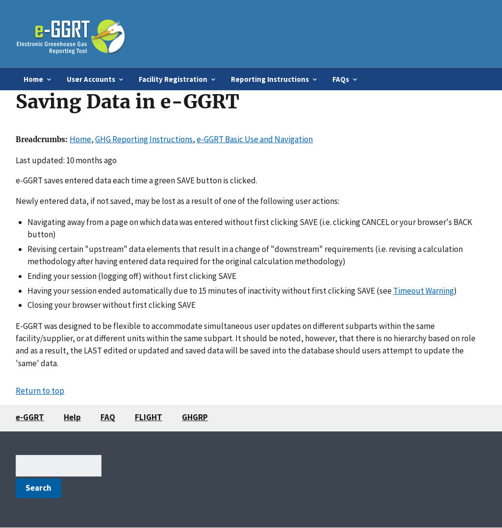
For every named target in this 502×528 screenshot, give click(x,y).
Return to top (40, 390)
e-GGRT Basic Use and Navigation (255, 139)
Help (72, 417)
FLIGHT (148, 417)
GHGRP (195, 417)
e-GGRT (30, 417)
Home (80, 139)
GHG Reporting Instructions (144, 139)
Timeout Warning (423, 290)
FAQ (107, 417)
